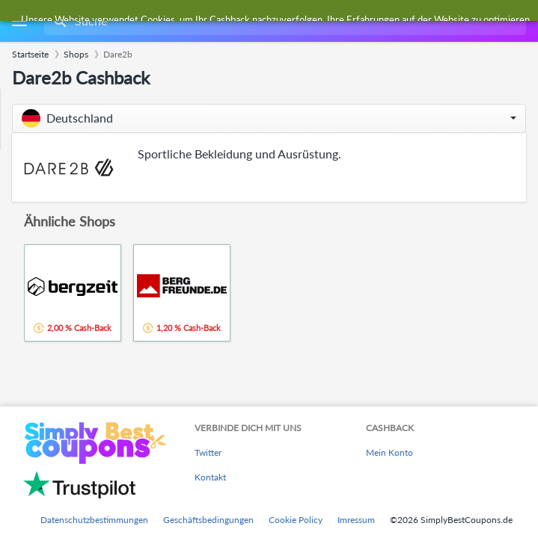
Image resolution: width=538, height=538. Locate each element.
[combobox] (283, 20)
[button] (269, 118)
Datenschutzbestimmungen (94, 519)
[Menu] (19, 21)
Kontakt (210, 477)
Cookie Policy (296, 519)
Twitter (208, 452)
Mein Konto (389, 452)
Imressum (356, 519)
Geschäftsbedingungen (208, 519)
